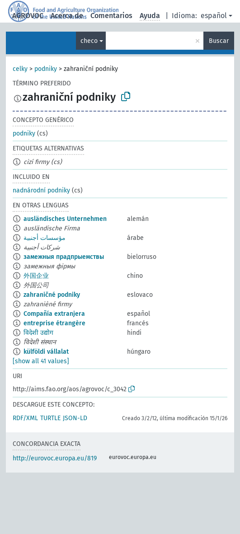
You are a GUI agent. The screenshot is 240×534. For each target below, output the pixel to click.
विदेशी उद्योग (38, 333)
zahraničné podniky (52, 295)
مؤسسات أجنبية (45, 238)
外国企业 (36, 276)
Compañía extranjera (54, 314)
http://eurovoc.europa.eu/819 (55, 458)
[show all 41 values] (41, 361)
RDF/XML (25, 418)
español (214, 15)
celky (20, 69)
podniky (45, 69)
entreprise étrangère (54, 323)
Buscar (219, 41)
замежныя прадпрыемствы (64, 257)
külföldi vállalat (46, 352)
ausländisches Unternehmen (65, 219)
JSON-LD (75, 418)
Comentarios (111, 15)
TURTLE (50, 418)
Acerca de (67, 15)
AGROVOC (27, 15)
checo (89, 41)
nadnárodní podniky (41, 190)
